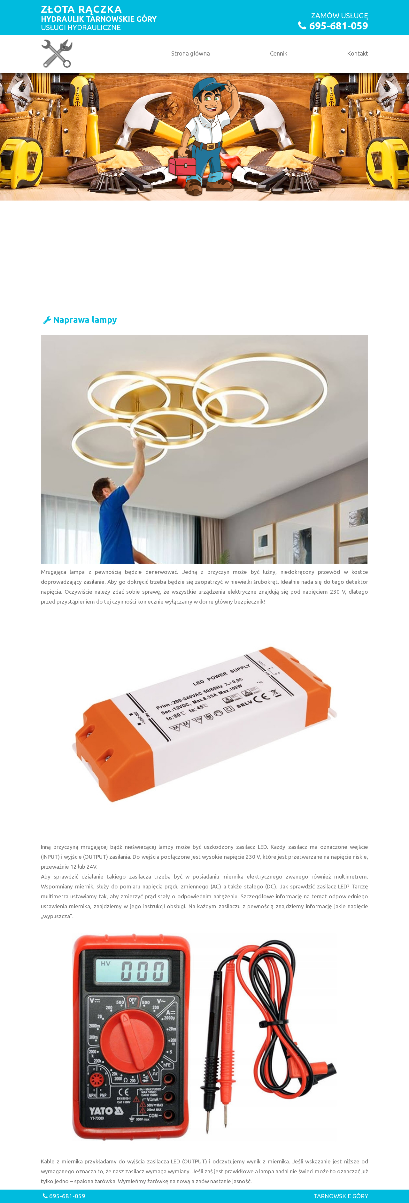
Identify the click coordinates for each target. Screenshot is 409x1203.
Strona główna (190, 53)
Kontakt (357, 53)
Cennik (278, 53)
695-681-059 (338, 25)
